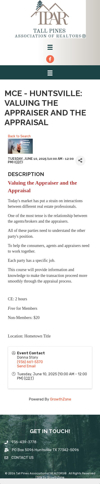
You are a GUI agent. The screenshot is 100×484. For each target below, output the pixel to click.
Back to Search (19, 136)
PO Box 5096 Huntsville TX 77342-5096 (45, 450)
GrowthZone (60, 399)
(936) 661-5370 (30, 362)
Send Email (26, 366)
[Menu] (50, 47)
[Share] (80, 161)
